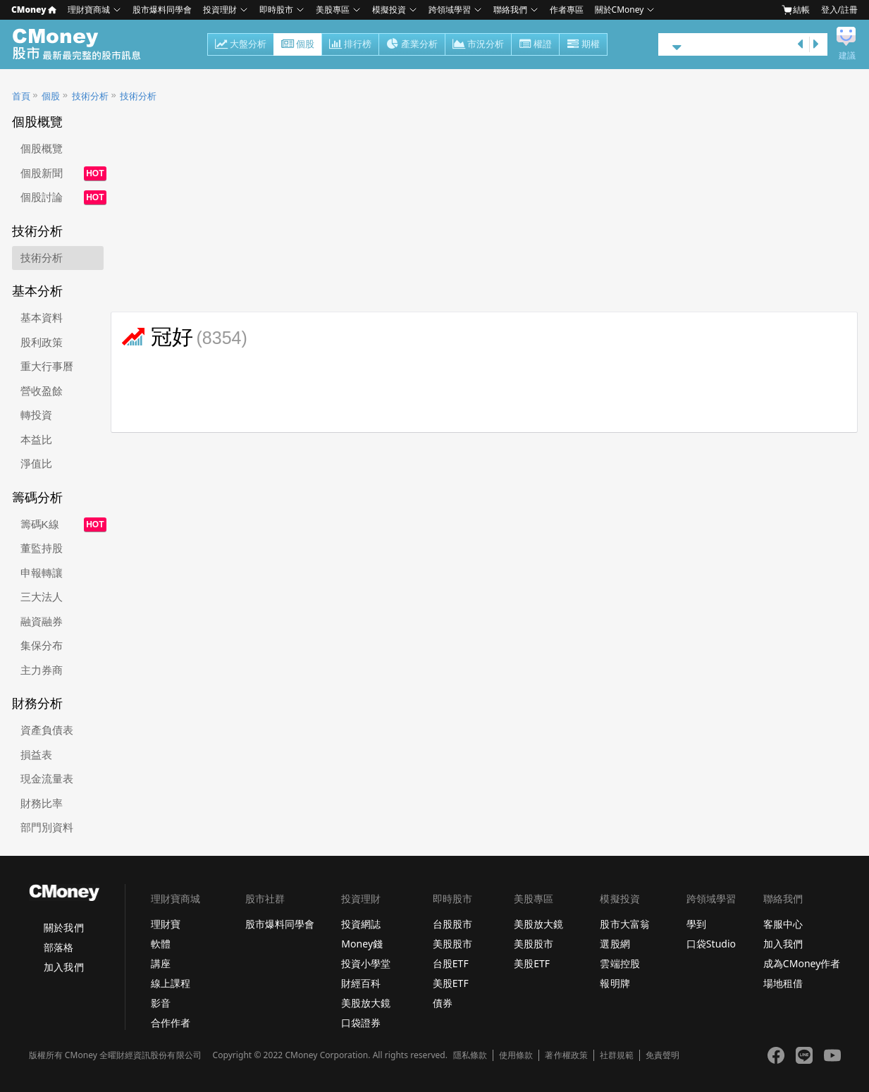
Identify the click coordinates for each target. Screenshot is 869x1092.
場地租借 (783, 983)
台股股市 (452, 924)
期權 (583, 45)
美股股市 (452, 943)
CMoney (33, 10)
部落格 (58, 947)
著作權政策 (566, 1055)
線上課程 (170, 983)
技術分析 (90, 96)
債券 (442, 1003)
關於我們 (63, 927)
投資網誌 (361, 924)
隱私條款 (470, 1055)
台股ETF (451, 963)
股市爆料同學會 (162, 10)
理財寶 (165, 924)
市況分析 (478, 45)
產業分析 (412, 45)
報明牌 (614, 983)
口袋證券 (361, 1022)
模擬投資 (389, 10)
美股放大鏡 (365, 1003)
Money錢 (362, 943)
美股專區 (333, 10)
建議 (847, 56)
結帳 (796, 10)
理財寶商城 (89, 10)
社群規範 (617, 1055)
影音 (161, 1003)
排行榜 (350, 45)
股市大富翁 (624, 924)
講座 (161, 963)
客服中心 (783, 924)
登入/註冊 (839, 10)
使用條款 (516, 1055)
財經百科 (361, 983)
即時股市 (276, 10)
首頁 (21, 96)
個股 (297, 45)
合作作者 (170, 1022)
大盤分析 (240, 45)
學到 (696, 924)
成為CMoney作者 (802, 963)
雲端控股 (619, 963)
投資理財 (220, 10)
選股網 (614, 943)
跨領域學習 (450, 10)
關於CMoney (619, 10)
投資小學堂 (365, 963)
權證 (535, 45)
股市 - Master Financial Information (84, 44)
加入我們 (63, 967)
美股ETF (451, 983)
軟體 (161, 943)
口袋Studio (711, 943)
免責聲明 (662, 1055)
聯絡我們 (510, 10)
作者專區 (567, 10)
